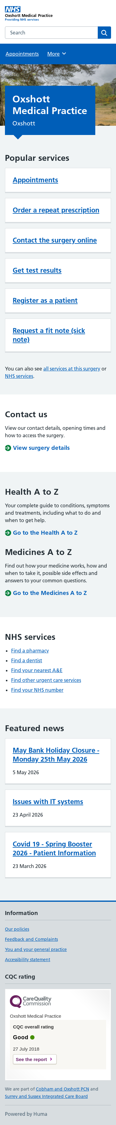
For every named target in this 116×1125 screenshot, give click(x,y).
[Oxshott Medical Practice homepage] (31, 14)
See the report (31, 1059)
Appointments (22, 54)
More (57, 53)
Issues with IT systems (48, 801)
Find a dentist (26, 660)
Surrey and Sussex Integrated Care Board (46, 1096)
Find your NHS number (37, 690)
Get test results (37, 270)
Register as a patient (45, 300)
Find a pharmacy (30, 651)
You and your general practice (36, 949)
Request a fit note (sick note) (49, 335)
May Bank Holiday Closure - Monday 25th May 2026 (56, 754)
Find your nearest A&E (36, 670)
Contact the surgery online (55, 240)
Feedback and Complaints (31, 939)
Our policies (17, 929)
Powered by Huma (26, 1114)
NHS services (19, 376)
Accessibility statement (27, 959)
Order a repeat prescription (56, 210)
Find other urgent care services (46, 680)
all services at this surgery (71, 369)
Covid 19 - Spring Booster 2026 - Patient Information (54, 848)
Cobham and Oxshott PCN (62, 1089)
